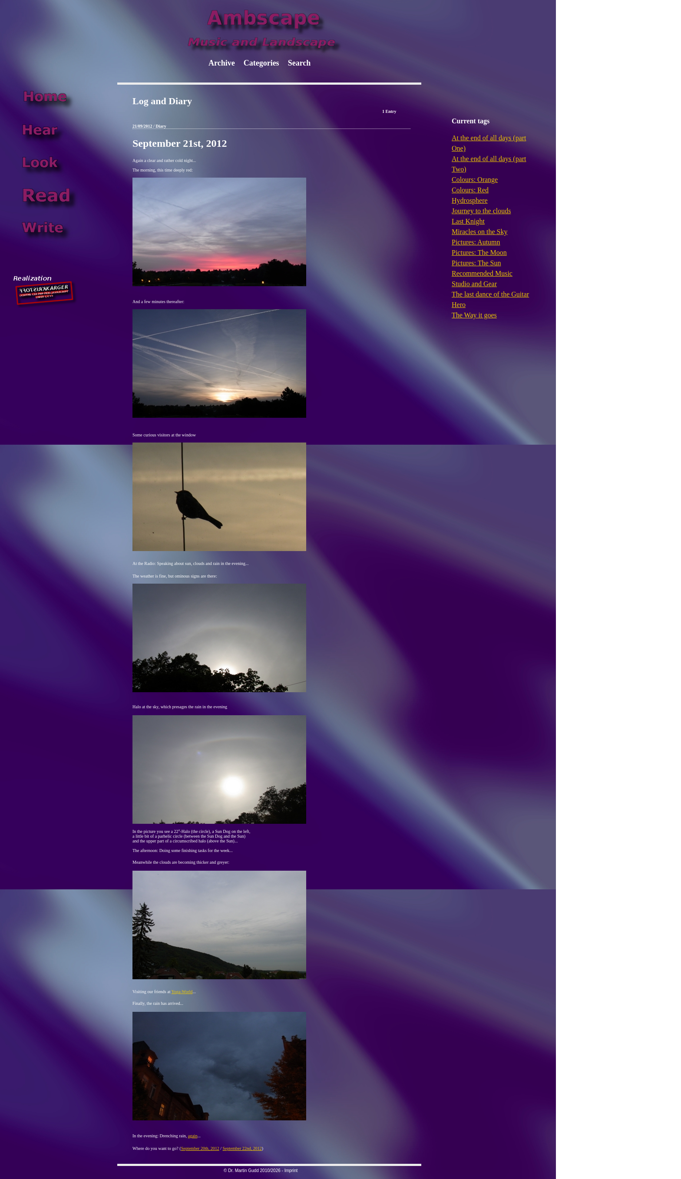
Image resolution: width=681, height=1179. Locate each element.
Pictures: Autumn (476, 242)
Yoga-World (182, 991)
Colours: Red (470, 190)
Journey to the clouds (481, 211)
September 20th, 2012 (200, 1148)
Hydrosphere (470, 200)
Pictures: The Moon (479, 252)
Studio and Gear (474, 283)
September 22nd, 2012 (241, 1148)
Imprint (291, 1170)
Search (299, 63)
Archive (221, 63)
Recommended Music (482, 273)
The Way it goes (474, 315)
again (193, 1135)
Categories (261, 63)
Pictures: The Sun (476, 263)
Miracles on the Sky (479, 231)
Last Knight (468, 221)
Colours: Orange (475, 179)
